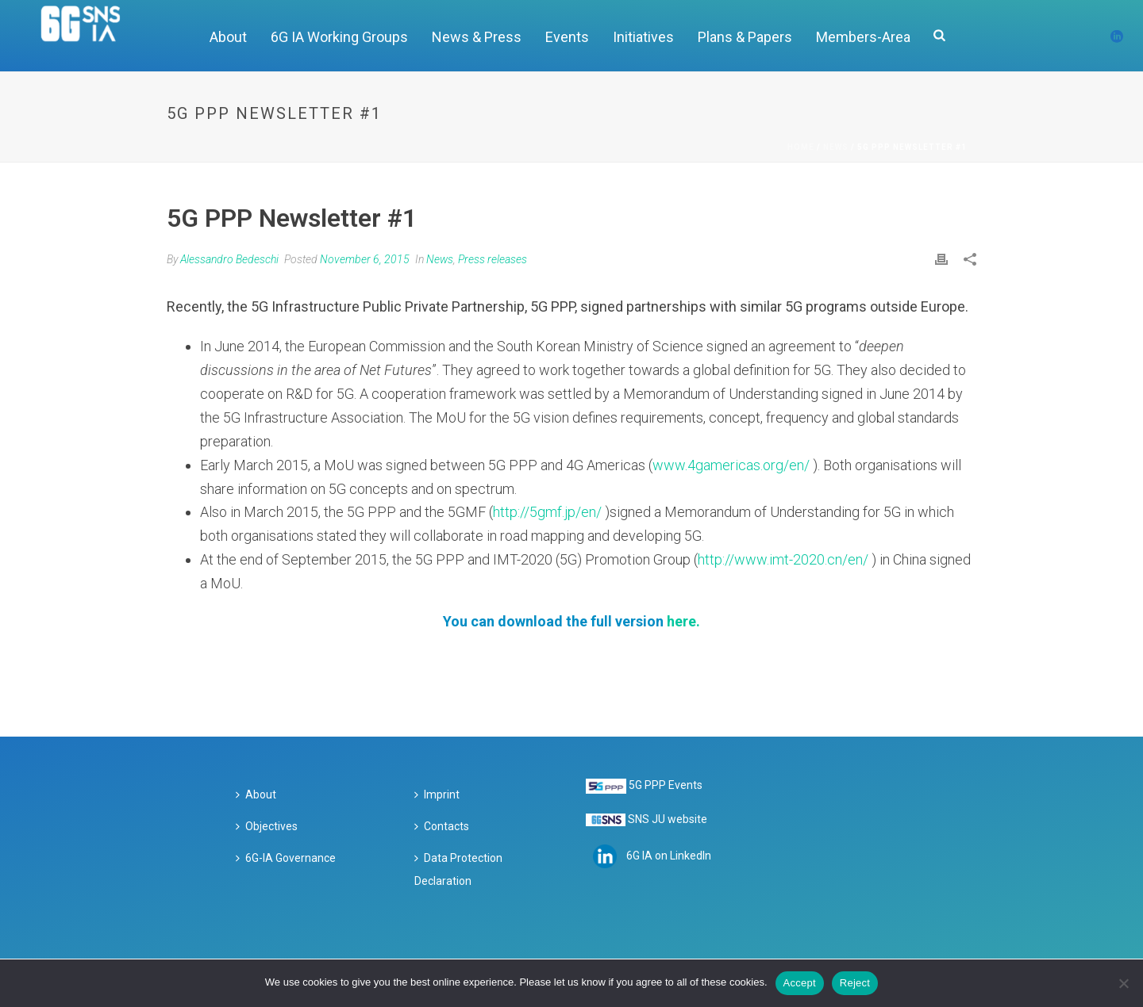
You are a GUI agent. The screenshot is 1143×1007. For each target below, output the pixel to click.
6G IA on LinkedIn (668, 855)
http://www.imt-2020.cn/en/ (783, 559)
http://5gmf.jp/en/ (547, 512)
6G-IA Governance (286, 858)
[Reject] (1123, 983)
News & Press (476, 37)
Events (567, 37)
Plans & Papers (745, 37)
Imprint (437, 794)
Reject (855, 983)
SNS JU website (667, 819)
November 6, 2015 (365, 259)
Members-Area (863, 37)
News (836, 147)
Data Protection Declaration (458, 870)
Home (800, 147)
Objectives (267, 826)
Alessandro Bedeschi (229, 259)
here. (683, 621)
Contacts (441, 826)
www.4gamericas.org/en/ (731, 465)
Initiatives (643, 37)
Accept (799, 983)
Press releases (492, 259)
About (228, 37)
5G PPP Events (665, 785)
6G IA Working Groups (339, 37)
